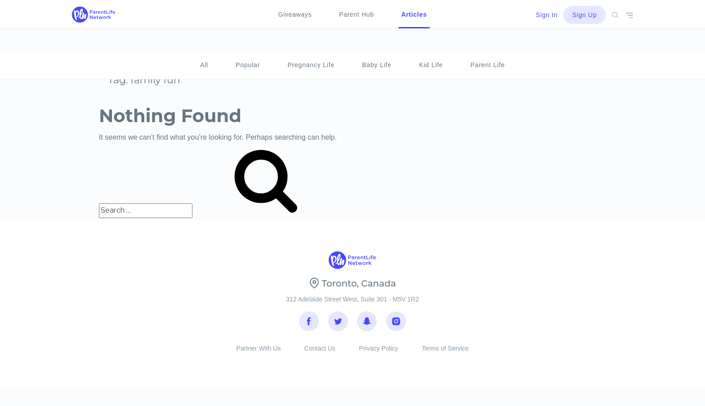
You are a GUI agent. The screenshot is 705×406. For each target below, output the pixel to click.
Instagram (396, 324)
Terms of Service (445, 355)
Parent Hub (356, 14)
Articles (414, 14)
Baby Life (377, 43)
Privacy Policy (378, 355)
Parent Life (487, 43)
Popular (248, 43)
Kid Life (431, 43)
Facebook (309, 324)
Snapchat (367, 324)
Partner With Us (258, 355)
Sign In (547, 14)
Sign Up (584, 14)
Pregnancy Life (311, 43)
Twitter (338, 324)
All (204, 43)
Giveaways (295, 14)
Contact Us (319, 355)
